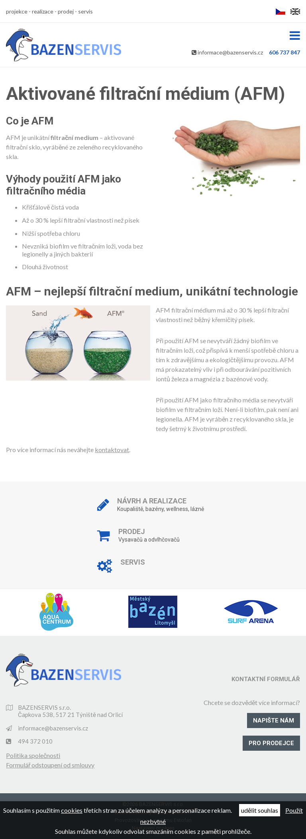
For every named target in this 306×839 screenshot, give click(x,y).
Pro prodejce (271, 743)
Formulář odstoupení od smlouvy (50, 765)
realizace (42, 11)
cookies (71, 810)
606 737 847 (284, 52)
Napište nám (273, 720)
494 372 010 (35, 741)
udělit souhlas (259, 810)
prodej (66, 11)
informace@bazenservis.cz (230, 52)
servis (85, 11)
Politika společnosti (33, 755)
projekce (16, 11)
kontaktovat (112, 449)
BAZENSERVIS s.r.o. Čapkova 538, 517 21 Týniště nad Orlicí (70, 711)
